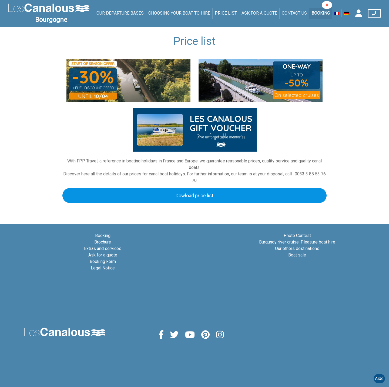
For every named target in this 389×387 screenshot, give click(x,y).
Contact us (294, 13)
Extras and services (102, 248)
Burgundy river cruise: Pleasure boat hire (297, 242)
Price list (226, 13)
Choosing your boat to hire (179, 13)
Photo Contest (297, 235)
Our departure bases (120, 13)
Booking (320, 13)
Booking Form (103, 261)
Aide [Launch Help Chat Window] (379, 378)
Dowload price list (194, 195)
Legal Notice (103, 268)
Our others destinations (297, 248)
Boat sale (297, 255)
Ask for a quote (259, 13)
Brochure (102, 242)
